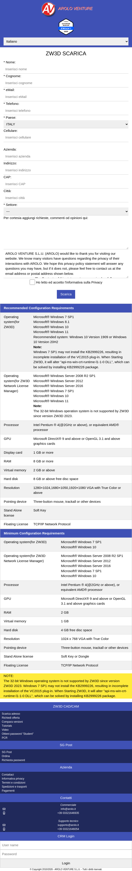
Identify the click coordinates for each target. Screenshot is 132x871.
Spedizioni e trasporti (14, 786)
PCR (4, 737)
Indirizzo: (10, 163)
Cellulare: (11, 130)
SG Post (7, 752)
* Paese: (10, 117)
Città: (7, 191)
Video (5, 729)
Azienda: (10, 149)
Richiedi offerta (11, 717)
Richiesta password (13, 760)
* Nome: (10, 62)
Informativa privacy (13, 778)
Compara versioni (12, 721)
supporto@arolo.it (68, 825)
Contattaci (8, 774)
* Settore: (11, 205)
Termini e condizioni (13, 782)
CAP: (7, 177)
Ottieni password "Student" (18, 733)
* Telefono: (11, 104)
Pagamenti (8, 790)
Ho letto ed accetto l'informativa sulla (69, 282)
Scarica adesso (11, 713)
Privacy (96, 282)
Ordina (6, 756)
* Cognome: (12, 76)
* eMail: (9, 90)
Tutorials (7, 725)
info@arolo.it (68, 809)
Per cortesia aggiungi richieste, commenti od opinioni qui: (46, 218)
